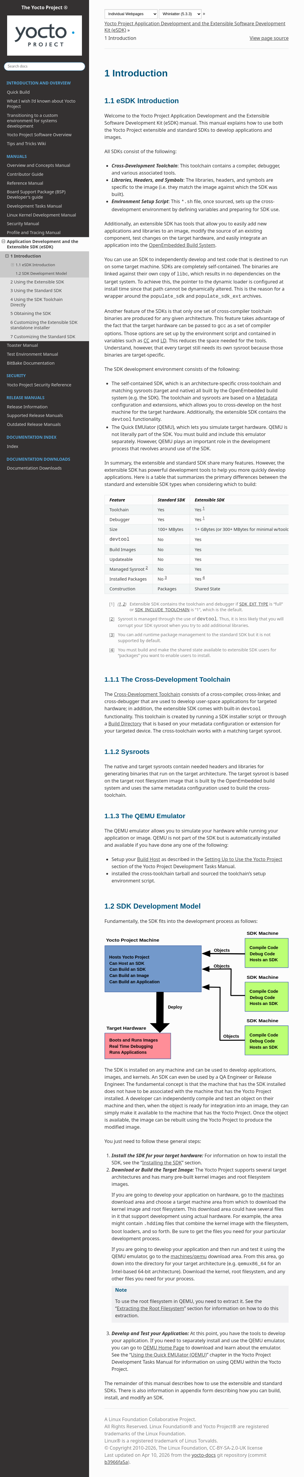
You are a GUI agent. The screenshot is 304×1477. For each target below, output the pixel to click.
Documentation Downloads (34, 468)
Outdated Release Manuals (34, 424)
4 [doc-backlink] (112, 650)
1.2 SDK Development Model (41, 273)
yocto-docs (204, 1455)
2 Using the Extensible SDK (37, 282)
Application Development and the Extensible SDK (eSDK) (40, 244)
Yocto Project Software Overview (39, 134)
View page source (269, 38)
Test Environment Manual (32, 354)
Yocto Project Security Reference (39, 385)
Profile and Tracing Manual (34, 232)
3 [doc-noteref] (165, 577)
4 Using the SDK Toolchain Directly (36, 302)
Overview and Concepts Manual (38, 165)
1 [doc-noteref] (203, 508)
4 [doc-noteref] (203, 577)
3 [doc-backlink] (112, 634)
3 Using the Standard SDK (36, 290)
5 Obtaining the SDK (30, 313)
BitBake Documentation (31, 363)
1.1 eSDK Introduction (33, 264)
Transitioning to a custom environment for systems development (32, 120)
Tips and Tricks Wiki (26, 143)
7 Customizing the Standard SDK (42, 336)
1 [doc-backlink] (120, 604)
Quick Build (18, 92)
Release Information (27, 407)
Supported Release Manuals (35, 415)
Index (12, 446)
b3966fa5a (116, 1462)
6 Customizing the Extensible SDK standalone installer (43, 324)
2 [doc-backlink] (124, 604)
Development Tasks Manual (34, 206)
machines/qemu (189, 1256)
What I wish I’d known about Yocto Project (41, 103)
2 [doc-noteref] (147, 567)
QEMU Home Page (163, 1347)
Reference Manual (25, 183)
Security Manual (23, 223)
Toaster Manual (22, 345)
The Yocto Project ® (44, 30)
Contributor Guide (25, 174)
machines (273, 1194)
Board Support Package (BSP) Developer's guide (36, 194)
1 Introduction (23, 256)
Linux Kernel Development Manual (41, 215)
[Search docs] (44, 66)
